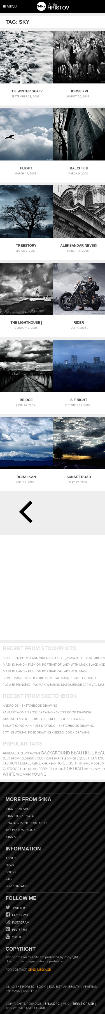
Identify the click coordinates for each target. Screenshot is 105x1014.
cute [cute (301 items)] (49, 758)
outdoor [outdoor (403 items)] (11, 769)
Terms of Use (83, 1003)
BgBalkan (26, 477)
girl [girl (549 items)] (36, 763)
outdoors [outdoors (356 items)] (29, 769)
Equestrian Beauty (64, 986)
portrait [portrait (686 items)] (73, 768)
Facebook (19, 915)
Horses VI (79, 91)
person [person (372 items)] (57, 769)
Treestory (26, 246)
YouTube (18, 937)
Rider (79, 323)
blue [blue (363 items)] (6, 758)
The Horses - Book (21, 830)
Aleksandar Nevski (78, 246)
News (10, 865)
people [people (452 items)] (44, 768)
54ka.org (52, 1003)
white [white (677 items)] (9, 774)
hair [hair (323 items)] (44, 763)
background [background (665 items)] (55, 753)
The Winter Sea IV (26, 91)
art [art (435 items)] (20, 753)
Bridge (26, 400)
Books (11, 872)
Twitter (18, 908)
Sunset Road (79, 477)
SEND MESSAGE (39, 969)
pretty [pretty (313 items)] (89, 769)
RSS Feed (30, 991)
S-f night (78, 400)
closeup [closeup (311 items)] (28, 758)
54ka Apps (13, 837)
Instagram (20, 922)
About (11, 858)
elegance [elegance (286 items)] (69, 758)
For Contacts (17, 886)
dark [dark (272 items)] (57, 758)
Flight (26, 168)
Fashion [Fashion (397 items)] (10, 763)
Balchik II (79, 168)
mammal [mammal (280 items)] (84, 763)
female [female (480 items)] (24, 763)
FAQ (9, 879)
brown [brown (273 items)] (16, 758)
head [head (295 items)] (52, 763)
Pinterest (19, 929)
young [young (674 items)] (39, 774)
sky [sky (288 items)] (97, 769)
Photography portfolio (26, 823)
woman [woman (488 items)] (23, 774)
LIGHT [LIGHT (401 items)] (73, 763)
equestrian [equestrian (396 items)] (87, 758)
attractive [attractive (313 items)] (32, 753)
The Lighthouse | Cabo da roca (26, 323)
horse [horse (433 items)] (62, 763)
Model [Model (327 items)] (96, 763)
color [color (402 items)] (39, 758)
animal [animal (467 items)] (10, 753)
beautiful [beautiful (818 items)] (82, 753)
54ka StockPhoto (20, 816)
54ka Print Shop (19, 809)
